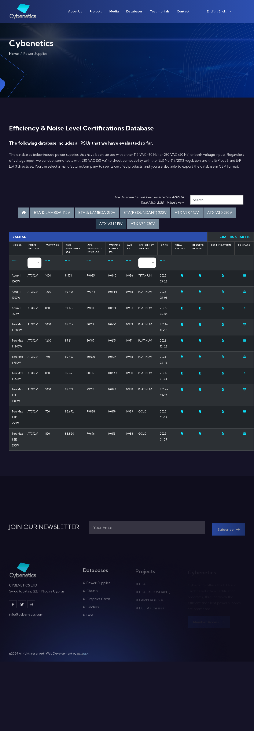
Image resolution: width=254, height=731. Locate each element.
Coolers (91, 609)
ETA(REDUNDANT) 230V (145, 212)
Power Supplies (96, 585)
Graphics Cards (96, 601)
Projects (95, 11)
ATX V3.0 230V (219, 212)
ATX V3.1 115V (111, 223)
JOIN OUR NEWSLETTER (44, 527)
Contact (183, 11)
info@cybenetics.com (26, 616)
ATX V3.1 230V (143, 223)
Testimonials (159, 11)
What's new (175, 203)
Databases (134, 11)
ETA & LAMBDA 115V (52, 212)
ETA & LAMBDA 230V (96, 212)
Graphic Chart (235, 237)
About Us (75, 11)
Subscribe (229, 532)
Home (14, 55)
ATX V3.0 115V (187, 212)
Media (114, 11)
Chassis (90, 593)
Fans (88, 617)
